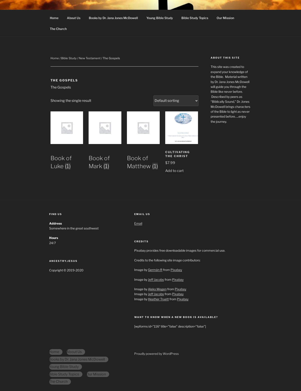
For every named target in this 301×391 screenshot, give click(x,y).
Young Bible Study (159, 18)
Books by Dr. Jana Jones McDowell (113, 18)
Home (54, 18)
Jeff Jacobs (156, 279)
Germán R (155, 270)
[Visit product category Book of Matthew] (143, 155)
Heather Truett (158, 299)
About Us (73, 18)
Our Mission (225, 18)
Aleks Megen (157, 289)
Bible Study (69, 58)
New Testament (90, 58)
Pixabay (176, 270)
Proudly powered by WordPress (156, 353)
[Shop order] (175, 100)
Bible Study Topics (194, 18)
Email (138, 223)
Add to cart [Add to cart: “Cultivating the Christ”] (174, 171)
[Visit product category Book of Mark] (105, 155)
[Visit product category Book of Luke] (66, 155)
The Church (58, 29)
